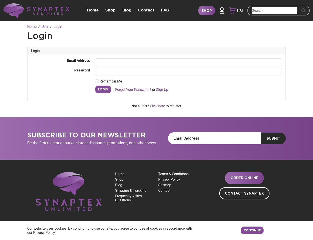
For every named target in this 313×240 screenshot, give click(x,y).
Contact (146, 10)
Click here (157, 106)
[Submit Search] (303, 10)
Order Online (244, 178)
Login (103, 89)
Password (82, 70)
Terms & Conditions (173, 174)
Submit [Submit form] (273, 138)
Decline (276, 230)
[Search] (274, 10)
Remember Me (108, 81)
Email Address (78, 60)
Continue (252, 230)
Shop (110, 10)
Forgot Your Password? (133, 90)
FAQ (165, 10)
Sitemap (164, 185)
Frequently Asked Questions (128, 198)
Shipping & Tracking (130, 190)
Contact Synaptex (244, 193)
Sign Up (162, 90)
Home (93, 10)
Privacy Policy (169, 179)
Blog (126, 10)
